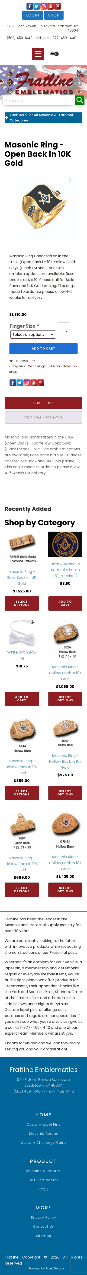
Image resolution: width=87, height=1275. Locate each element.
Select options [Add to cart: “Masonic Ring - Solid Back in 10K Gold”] (22, 603)
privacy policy (43, 1217)
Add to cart (43, 348)
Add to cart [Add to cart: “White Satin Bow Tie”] (22, 698)
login (32, 15)
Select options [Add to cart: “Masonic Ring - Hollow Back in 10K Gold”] (65, 698)
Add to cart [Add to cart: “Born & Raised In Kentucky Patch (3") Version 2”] (65, 603)
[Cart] (54, 53)
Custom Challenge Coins (43, 1142)
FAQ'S (44, 1189)
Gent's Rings (36, 366)
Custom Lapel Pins (43, 1124)
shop (54, 15)
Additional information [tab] (43, 417)
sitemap (43, 1236)
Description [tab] (43, 403)
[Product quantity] (63, 332)
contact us (43, 1226)
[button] (70, 180)
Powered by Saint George (46, 1268)
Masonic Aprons (43, 1133)
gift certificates (44, 1180)
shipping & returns (43, 1171)
